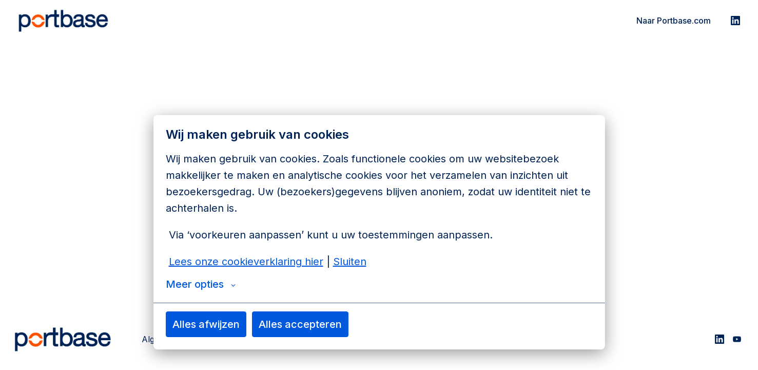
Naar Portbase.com (673, 20)
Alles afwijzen (206, 324)
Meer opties (201, 284)
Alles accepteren (300, 324)
